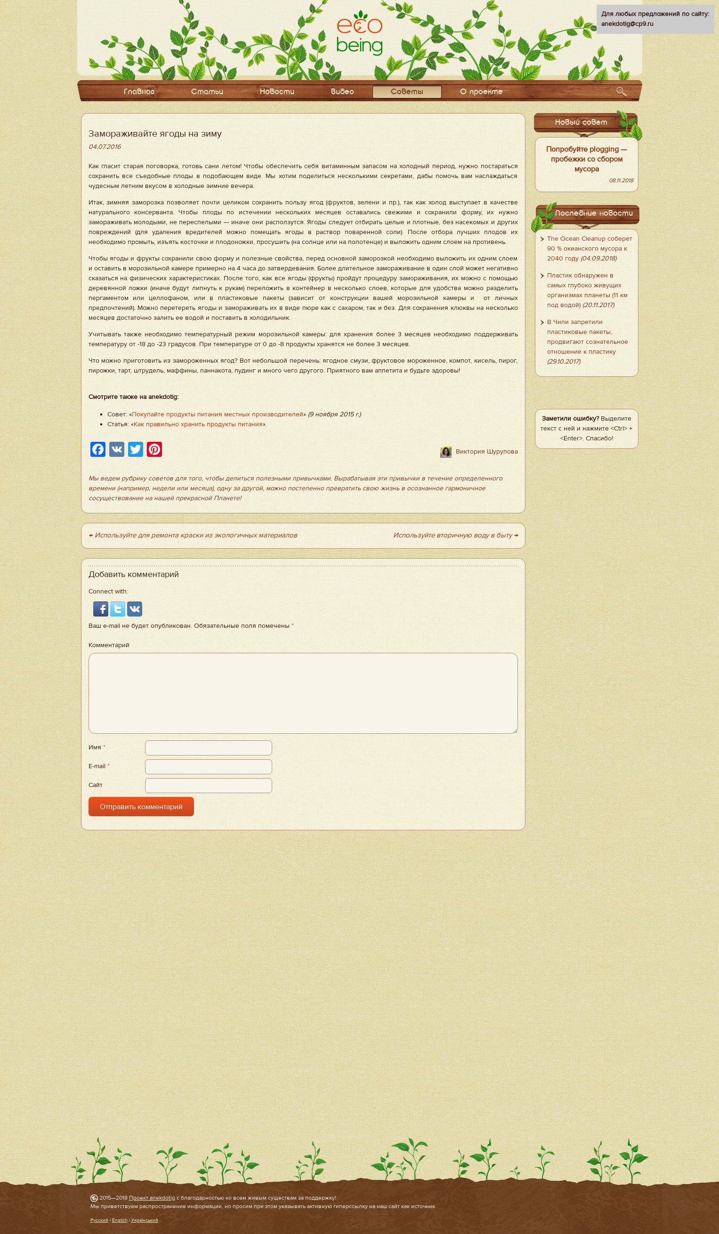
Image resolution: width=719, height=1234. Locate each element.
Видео (342, 92)
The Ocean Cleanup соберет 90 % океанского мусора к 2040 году (589, 249)
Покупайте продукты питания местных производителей (217, 414)
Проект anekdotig (152, 1198)
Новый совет (581, 123)
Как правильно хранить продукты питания (198, 424)
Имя (97, 747)
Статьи (207, 92)
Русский (99, 1220)
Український (144, 1220)
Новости (277, 92)
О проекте (481, 92)
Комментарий (109, 645)
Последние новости (594, 214)
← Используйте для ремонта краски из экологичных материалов (193, 535)
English (120, 1220)
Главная (139, 92)
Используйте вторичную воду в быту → (455, 535)
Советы (407, 92)
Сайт (96, 785)
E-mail (99, 766)
